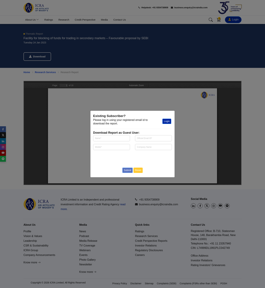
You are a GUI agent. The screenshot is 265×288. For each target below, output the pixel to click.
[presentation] (113, 158)
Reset (138, 170)
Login (167, 121)
